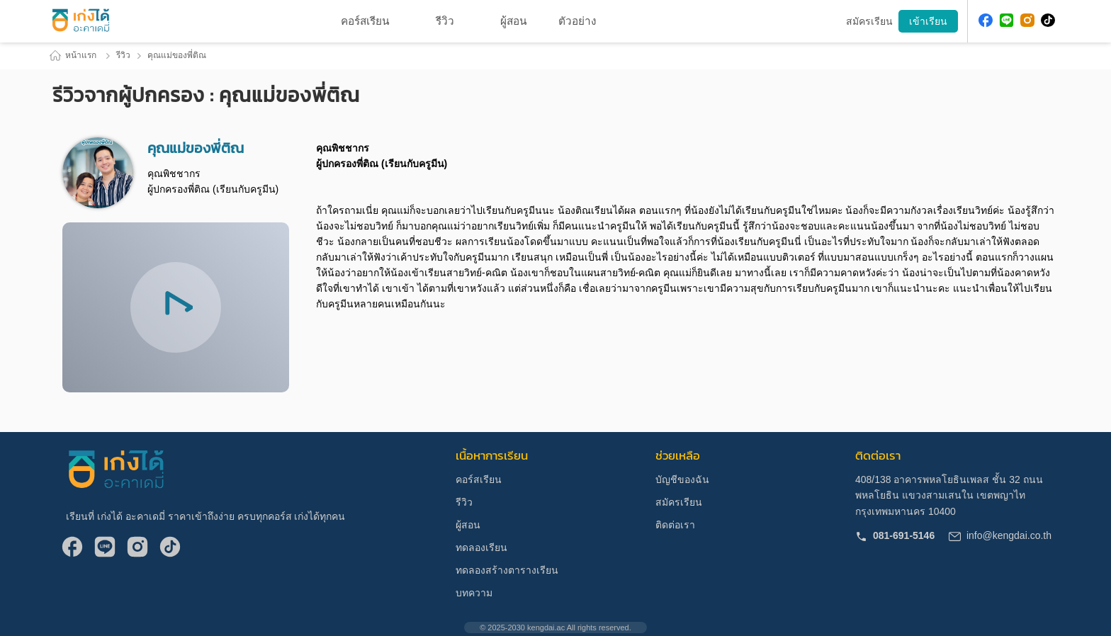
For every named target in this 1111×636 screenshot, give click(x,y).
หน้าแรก (72, 55)
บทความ (474, 592)
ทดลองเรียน (481, 547)
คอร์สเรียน (479, 479)
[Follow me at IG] (1027, 21)
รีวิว (445, 21)
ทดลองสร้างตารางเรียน (507, 570)
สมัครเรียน (678, 502)
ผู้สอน (468, 524)
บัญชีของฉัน (682, 479)
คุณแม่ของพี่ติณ (176, 55)
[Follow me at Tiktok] (1047, 21)
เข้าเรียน (928, 21)
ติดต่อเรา (675, 524)
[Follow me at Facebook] (985, 21)
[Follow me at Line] (1006, 21)
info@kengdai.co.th (1000, 535)
